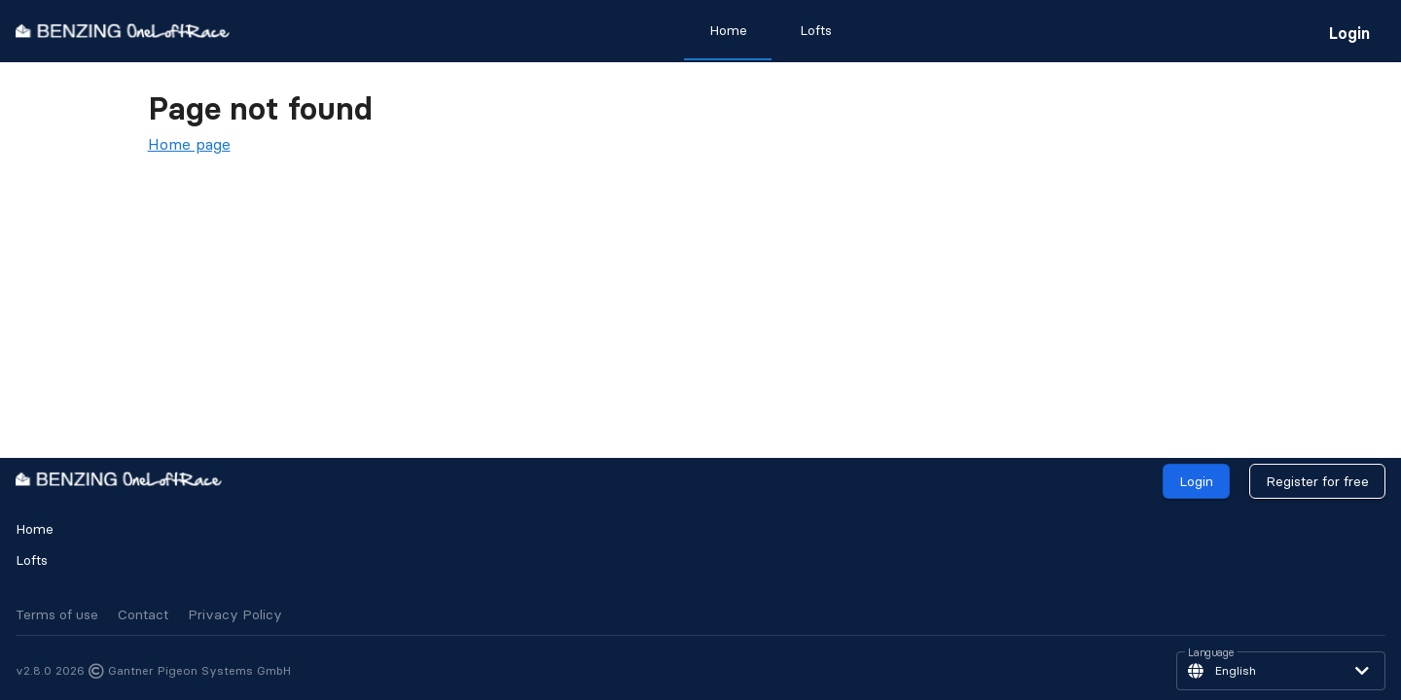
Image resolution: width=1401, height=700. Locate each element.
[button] (1280, 670)
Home (35, 529)
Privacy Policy (235, 614)
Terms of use (57, 614)
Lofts (32, 560)
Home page (189, 144)
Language (1211, 653)
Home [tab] (728, 30)
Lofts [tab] (816, 30)
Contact (143, 614)
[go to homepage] (123, 30)
